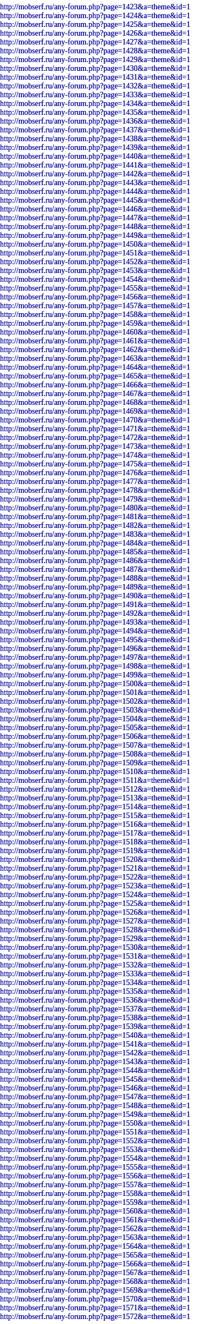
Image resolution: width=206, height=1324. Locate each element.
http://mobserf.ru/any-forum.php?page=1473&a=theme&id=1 (95, 446)
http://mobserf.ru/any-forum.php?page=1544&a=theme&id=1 (95, 1070)
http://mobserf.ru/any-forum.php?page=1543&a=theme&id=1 (95, 1062)
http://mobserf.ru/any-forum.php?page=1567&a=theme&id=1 (95, 1273)
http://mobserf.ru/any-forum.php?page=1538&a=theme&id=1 (95, 1018)
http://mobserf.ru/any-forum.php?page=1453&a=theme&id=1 (95, 270)
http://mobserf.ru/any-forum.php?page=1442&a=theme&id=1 (95, 174)
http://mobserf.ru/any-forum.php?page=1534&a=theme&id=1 (95, 982)
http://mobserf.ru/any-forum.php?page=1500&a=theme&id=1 (95, 684)
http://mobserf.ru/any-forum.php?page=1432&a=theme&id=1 (95, 86)
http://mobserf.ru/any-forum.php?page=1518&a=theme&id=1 (95, 842)
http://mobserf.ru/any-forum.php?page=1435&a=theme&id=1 (95, 112)
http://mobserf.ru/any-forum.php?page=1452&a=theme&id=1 (95, 262)
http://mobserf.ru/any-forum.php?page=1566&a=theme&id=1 (95, 1264)
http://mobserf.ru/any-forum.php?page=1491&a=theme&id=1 (95, 604)
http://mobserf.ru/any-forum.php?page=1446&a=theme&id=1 (95, 209)
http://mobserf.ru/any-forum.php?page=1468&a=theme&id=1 (95, 402)
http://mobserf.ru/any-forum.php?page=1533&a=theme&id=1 (95, 974)
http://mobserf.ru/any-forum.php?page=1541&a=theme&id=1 (95, 1044)
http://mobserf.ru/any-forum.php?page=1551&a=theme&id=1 (95, 1132)
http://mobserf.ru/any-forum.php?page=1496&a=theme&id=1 (95, 648)
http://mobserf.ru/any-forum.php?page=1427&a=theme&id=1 (95, 42)
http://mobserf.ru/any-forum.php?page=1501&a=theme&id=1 (95, 692)
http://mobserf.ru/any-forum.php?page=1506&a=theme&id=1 (95, 736)
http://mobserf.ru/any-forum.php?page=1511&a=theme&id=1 (95, 780)
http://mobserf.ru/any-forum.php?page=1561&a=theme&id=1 (95, 1220)
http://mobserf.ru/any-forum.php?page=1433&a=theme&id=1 (95, 95)
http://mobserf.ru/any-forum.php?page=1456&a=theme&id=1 (95, 297)
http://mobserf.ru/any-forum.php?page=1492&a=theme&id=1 (95, 613)
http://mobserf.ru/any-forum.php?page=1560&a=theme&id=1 (95, 1211)
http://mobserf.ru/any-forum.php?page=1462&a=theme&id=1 (95, 350)
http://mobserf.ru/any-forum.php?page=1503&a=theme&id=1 (95, 710)
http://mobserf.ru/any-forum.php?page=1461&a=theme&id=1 (95, 341)
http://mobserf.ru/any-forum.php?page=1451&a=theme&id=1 (95, 253)
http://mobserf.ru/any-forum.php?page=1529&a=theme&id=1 (95, 938)
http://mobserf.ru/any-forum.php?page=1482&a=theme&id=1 (95, 525)
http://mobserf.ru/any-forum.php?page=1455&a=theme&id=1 (95, 288)
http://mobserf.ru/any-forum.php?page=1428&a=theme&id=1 (95, 51)
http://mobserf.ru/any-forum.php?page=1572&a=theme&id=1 (95, 1316)
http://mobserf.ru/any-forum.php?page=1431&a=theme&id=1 (95, 77)
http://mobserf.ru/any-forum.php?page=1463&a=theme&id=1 (95, 358)
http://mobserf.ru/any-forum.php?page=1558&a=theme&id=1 (95, 1193)
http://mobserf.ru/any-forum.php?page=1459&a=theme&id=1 (95, 323)
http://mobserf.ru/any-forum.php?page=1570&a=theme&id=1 (95, 1299)
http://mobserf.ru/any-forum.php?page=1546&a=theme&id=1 (95, 1088)
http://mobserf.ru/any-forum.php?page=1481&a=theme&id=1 (95, 517)
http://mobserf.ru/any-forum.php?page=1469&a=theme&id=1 (95, 411)
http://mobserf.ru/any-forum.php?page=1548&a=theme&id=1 (95, 1106)
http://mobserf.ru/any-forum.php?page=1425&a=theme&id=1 (95, 24)
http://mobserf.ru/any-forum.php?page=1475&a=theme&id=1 (95, 464)
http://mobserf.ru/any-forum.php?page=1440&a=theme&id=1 (95, 156)
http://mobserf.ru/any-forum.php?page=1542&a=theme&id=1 (95, 1053)
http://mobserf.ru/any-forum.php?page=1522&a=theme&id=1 (95, 877)
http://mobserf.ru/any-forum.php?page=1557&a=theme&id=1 (95, 1185)
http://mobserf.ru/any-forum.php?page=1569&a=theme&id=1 (95, 1290)
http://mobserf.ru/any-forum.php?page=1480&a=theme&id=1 (95, 508)
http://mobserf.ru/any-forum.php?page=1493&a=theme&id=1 (95, 622)
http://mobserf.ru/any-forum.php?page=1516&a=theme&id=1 (95, 824)
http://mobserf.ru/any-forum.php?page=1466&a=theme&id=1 (95, 385)
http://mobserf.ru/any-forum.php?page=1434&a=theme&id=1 (95, 103)
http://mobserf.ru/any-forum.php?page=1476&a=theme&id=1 (95, 473)
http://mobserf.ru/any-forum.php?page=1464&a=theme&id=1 (95, 367)
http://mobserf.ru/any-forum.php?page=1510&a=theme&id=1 (95, 771)
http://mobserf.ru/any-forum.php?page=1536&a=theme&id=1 (95, 1000)
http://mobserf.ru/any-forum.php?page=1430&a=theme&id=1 (95, 68)
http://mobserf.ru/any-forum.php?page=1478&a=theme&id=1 (95, 490)
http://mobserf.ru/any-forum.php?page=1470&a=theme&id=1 (95, 420)
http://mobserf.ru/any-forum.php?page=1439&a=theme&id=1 (95, 147)
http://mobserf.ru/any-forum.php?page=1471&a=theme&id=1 (95, 429)
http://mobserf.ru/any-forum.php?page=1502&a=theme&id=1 (95, 701)
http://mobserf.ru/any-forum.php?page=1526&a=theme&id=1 (95, 912)
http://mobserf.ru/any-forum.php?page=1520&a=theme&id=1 (95, 859)
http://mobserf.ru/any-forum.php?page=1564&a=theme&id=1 (95, 1246)
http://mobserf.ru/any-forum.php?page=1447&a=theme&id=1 (95, 218)
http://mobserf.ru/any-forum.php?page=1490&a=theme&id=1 (95, 596)
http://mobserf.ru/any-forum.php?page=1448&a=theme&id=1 (95, 226)
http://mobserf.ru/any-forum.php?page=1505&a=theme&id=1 (95, 728)
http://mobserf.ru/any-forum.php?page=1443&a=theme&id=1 (95, 183)
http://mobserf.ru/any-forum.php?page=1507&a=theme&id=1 (95, 745)
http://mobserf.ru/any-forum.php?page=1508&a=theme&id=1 (95, 754)
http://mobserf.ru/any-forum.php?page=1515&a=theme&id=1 (95, 815)
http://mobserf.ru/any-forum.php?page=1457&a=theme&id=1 (95, 306)
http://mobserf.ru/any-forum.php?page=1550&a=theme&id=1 (95, 1123)
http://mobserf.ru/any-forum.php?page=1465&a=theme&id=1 (95, 376)
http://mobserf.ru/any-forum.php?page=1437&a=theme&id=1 (95, 130)
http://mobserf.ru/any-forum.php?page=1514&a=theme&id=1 (95, 807)
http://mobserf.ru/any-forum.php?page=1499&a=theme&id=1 (95, 675)
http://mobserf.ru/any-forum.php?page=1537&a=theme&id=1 (95, 1009)
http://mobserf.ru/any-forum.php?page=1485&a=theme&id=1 (95, 552)
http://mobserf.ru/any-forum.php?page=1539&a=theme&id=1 (95, 1026)
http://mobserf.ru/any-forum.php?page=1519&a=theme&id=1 (95, 851)
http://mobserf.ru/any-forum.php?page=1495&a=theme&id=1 (95, 640)
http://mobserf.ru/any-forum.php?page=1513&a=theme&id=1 (95, 798)
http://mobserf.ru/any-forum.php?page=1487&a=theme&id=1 (95, 569)
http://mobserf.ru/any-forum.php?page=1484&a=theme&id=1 (95, 543)
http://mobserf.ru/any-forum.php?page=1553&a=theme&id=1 (95, 1149)
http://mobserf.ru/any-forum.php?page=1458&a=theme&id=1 (95, 314)
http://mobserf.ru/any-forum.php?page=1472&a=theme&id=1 (95, 437)
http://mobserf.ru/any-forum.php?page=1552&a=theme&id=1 (95, 1141)
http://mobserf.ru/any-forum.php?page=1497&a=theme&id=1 (95, 657)
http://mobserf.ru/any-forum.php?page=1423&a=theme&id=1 (95, 7)
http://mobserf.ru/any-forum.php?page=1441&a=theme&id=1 (95, 165)
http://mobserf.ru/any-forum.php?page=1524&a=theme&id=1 (95, 895)
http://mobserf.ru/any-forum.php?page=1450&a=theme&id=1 (95, 244)
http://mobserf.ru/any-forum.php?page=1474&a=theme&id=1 (95, 455)
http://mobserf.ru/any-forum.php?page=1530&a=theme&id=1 (95, 947)
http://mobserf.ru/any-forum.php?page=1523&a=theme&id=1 (95, 886)
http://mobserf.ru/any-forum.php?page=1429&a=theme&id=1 (95, 59)
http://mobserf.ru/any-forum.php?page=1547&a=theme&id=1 (95, 1097)
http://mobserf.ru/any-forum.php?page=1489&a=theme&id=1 (95, 587)
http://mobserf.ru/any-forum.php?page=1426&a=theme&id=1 (95, 33)
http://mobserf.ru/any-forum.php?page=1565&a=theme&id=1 (95, 1255)
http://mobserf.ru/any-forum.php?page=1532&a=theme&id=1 (95, 965)
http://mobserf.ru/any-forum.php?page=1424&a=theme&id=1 (95, 16)
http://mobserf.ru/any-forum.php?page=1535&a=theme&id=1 (95, 991)
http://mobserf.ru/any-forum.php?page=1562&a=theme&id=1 (95, 1229)
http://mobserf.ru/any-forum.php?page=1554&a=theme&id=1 (95, 1158)
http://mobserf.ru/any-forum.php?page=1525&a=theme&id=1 (95, 903)
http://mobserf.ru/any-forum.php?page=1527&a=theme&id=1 (95, 921)
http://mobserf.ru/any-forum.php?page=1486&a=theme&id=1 (95, 561)
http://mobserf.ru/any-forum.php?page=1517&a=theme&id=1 (95, 833)
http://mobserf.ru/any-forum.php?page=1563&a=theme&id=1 (95, 1237)
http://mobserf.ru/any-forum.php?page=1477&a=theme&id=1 (95, 481)
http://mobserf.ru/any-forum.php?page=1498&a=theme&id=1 (95, 666)
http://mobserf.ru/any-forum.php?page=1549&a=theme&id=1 (95, 1114)
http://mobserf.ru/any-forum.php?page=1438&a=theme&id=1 (95, 139)
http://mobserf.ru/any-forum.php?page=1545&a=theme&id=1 (95, 1079)
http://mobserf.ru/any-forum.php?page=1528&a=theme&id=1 (95, 930)
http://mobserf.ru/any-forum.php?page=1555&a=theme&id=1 (95, 1167)
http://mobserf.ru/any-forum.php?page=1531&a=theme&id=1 (95, 956)
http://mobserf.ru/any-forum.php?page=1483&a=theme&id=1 (95, 534)
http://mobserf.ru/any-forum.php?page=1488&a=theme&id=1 (95, 578)
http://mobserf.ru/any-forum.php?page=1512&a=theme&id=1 (95, 789)
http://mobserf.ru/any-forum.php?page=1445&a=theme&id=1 (95, 200)
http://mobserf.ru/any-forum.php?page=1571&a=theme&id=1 (95, 1308)
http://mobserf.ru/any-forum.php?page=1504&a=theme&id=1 (95, 719)
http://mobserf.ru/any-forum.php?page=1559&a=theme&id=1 (95, 1202)
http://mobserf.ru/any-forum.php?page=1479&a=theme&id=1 (95, 499)
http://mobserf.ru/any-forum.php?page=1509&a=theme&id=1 (95, 763)
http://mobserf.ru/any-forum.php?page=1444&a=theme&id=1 (95, 191)
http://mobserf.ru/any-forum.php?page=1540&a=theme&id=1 (95, 1035)
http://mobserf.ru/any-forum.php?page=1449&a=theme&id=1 (95, 235)
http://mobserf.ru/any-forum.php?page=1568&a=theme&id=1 (95, 1281)
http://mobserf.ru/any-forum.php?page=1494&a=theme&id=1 (95, 631)
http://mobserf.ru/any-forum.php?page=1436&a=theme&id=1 (95, 121)
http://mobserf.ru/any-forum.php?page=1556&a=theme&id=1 (95, 1176)
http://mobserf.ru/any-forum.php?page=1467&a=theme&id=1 (95, 394)
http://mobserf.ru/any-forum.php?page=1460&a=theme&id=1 (95, 332)
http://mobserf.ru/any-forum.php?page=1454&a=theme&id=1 (95, 279)
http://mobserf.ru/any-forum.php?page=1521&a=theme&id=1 (95, 868)
